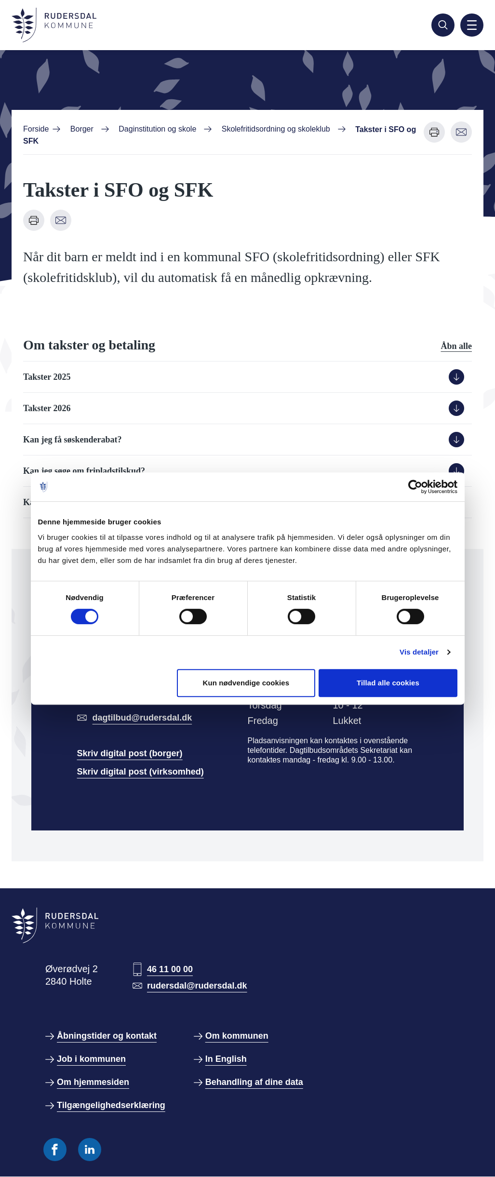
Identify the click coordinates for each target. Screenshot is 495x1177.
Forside (36, 129)
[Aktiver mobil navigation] (471, 25)
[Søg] (443, 25)
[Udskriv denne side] (434, 132)
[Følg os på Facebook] (55, 1149)
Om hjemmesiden (93, 1082)
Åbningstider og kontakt (107, 1036)
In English (226, 1059)
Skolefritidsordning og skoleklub (276, 129)
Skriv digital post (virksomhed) (140, 771)
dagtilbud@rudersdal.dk (142, 717)
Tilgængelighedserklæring (111, 1105)
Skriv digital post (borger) (130, 753)
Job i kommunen (91, 1059)
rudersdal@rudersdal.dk (197, 985)
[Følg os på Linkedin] (89, 1149)
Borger (82, 129)
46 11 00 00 (170, 969)
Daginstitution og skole (157, 129)
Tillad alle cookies (388, 683)
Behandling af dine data (254, 1082)
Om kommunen (236, 1036)
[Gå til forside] (54, 25)
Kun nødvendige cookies (245, 683)
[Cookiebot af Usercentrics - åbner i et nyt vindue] (415, 487)
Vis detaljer (419, 652)
